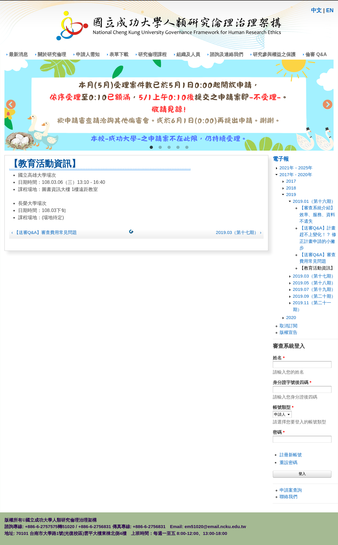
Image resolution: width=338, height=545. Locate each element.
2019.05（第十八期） (314, 282)
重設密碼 (288, 462)
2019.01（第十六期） (314, 201)
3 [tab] (169, 148)
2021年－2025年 (296, 167)
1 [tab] (151, 148)
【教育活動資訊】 (317, 267)
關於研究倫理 (52, 54)
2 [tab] (160, 148)
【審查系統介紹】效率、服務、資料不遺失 (317, 214)
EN (330, 10)
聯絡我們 (288, 496)
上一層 (132, 232)
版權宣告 (288, 332)
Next (327, 105)
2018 (291, 187)
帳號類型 (283, 407)
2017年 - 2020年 (296, 174)
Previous (10, 105)
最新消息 (18, 54)
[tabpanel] (169, 105)
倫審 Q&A (316, 54)
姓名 (279, 357)
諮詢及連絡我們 (226, 54)
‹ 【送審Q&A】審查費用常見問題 (44, 232)
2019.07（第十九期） (314, 289)
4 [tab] (178, 148)
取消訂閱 (288, 325)
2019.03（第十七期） (314, 275)
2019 (291, 194)
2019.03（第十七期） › (238, 232)
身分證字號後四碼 (292, 382)
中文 (316, 10)
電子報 (281, 159)
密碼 (279, 432)
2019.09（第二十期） (314, 296)
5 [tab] (187, 148)
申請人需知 (88, 54)
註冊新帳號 (291, 454)
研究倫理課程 (152, 54)
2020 (291, 317)
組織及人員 (188, 54)
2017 (291, 181)
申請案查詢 (291, 490)
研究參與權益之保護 (274, 54)
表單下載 (118, 54)
